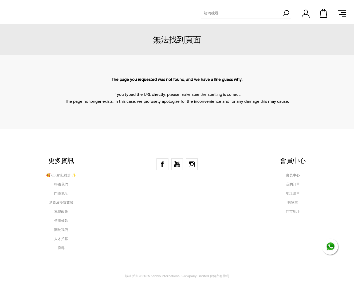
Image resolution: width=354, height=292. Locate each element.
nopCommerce (156, 268)
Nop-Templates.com (213, 268)
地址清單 (293, 193)
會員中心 (293, 175)
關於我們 (61, 229)
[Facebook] (162, 164)
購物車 (324, 13)
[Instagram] (192, 164)
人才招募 (61, 238)
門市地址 (61, 193)
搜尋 (61, 247)
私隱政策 (61, 211)
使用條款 (61, 220)
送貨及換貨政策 (61, 202)
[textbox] (241, 13)
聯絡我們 (61, 184)
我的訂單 (293, 184)
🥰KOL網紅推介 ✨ (61, 175)
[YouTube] (177, 164)
